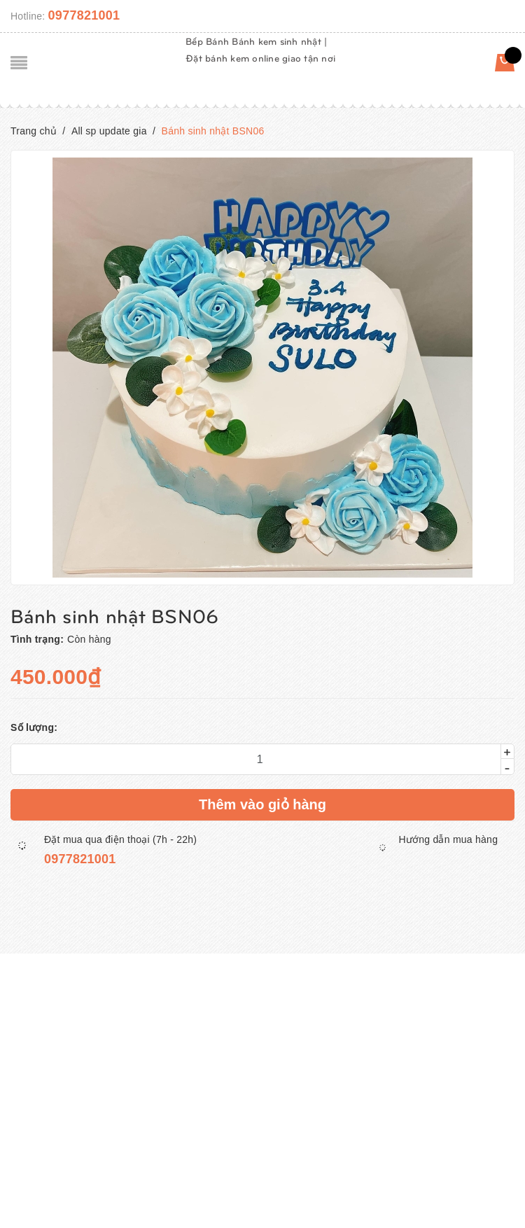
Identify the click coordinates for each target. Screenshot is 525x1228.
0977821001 (84, 15)
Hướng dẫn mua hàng (448, 839)
